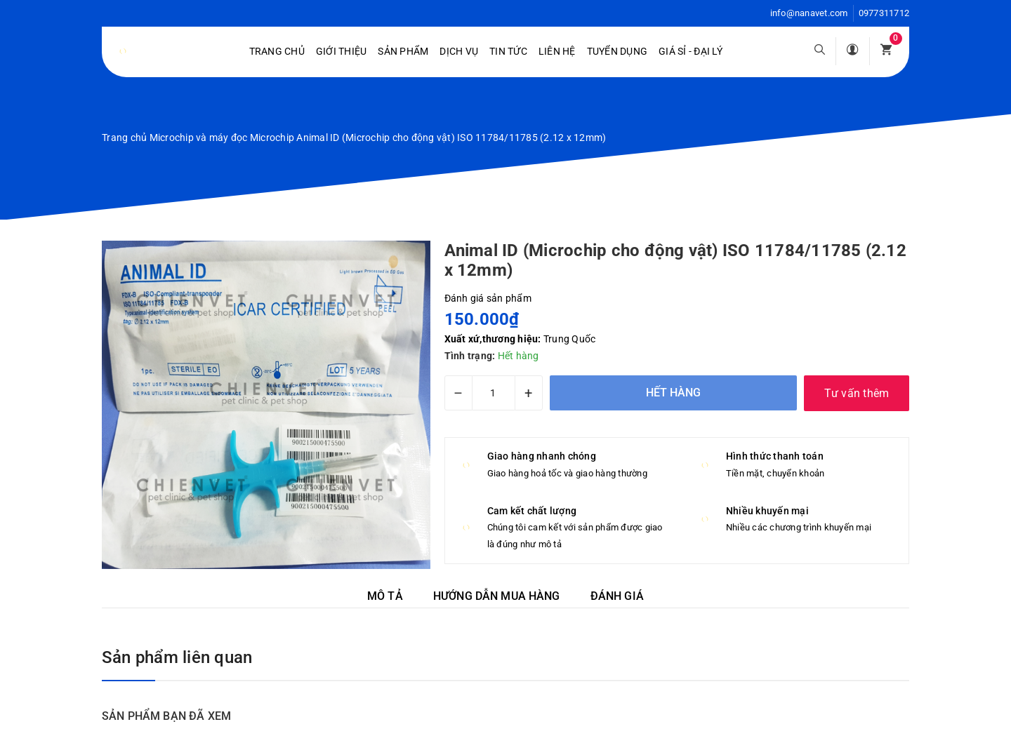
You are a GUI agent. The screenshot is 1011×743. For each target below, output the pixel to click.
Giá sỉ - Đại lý (690, 51)
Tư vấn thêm (857, 393)
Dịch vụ (459, 51)
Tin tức (508, 51)
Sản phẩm (403, 51)
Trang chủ (277, 51)
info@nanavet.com (809, 13)
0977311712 (884, 13)
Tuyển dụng (617, 51)
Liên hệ (557, 51)
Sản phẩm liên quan (177, 657)
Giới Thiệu (341, 51)
